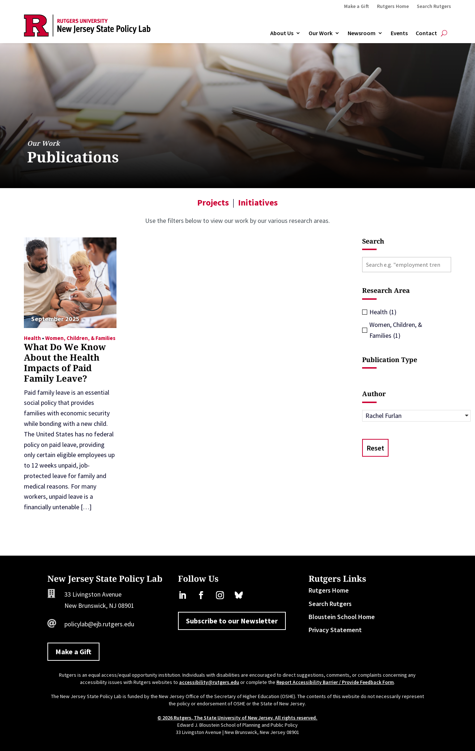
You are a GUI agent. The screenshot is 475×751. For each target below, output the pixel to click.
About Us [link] (281, 33)
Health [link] (32, 338)
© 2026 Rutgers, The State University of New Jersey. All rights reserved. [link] (237, 717)
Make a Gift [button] (73, 651)
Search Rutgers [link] (434, 6)
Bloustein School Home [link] (342, 617)
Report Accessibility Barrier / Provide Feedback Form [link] (335, 682)
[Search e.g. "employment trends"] (406, 264)
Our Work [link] (320, 33)
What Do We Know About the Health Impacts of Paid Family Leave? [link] (65, 362)
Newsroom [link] (362, 33)
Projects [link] (213, 202)
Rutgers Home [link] (393, 6)
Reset (375, 447)
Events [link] (399, 33)
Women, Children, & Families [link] (80, 338)
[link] (87, 34)
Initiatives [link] (258, 202)
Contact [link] (426, 33)
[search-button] (444, 33)
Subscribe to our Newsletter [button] (232, 620)
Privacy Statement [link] (335, 630)
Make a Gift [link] (356, 6)
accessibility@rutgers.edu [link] (209, 682)
